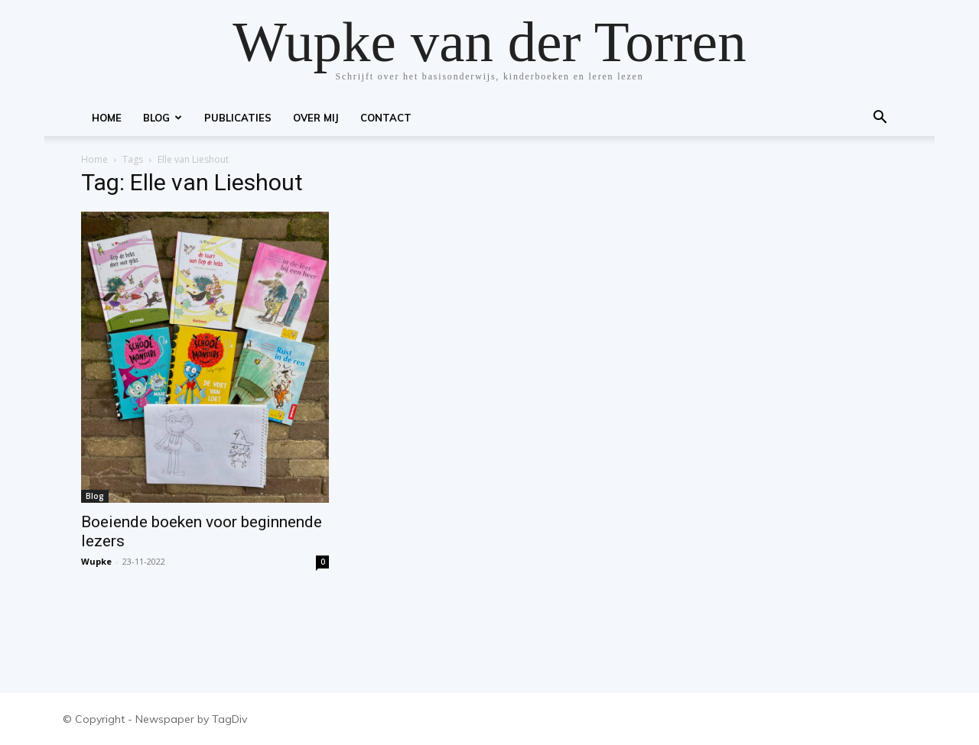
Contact (385, 118)
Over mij (316, 118)
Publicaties (238, 118)
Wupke (96, 561)
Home (107, 118)
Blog (162, 118)
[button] (879, 119)
